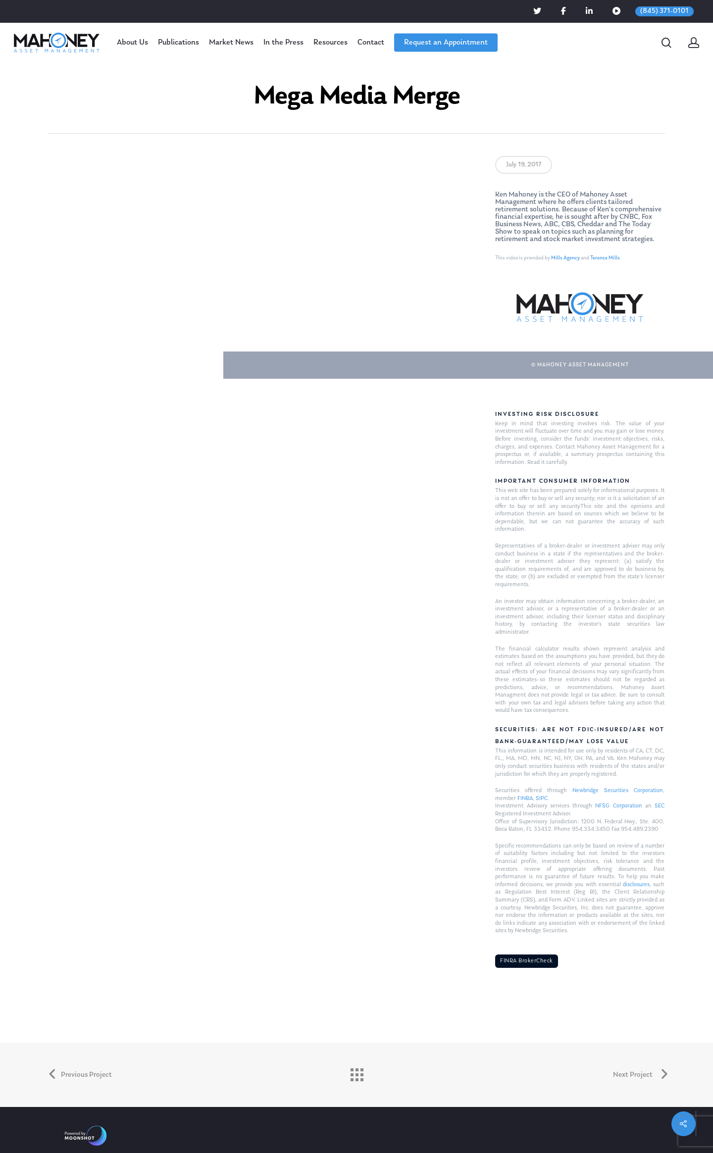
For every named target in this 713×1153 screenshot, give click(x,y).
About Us (132, 43)
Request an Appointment (446, 43)
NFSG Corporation (618, 806)
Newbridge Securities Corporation (617, 791)
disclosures (636, 885)
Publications (178, 43)
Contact (370, 43)
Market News (231, 43)
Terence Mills (605, 258)
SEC (659, 806)
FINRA (525, 799)
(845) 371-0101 (664, 11)
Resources (330, 43)
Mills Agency (565, 258)
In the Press (283, 43)
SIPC (542, 799)
